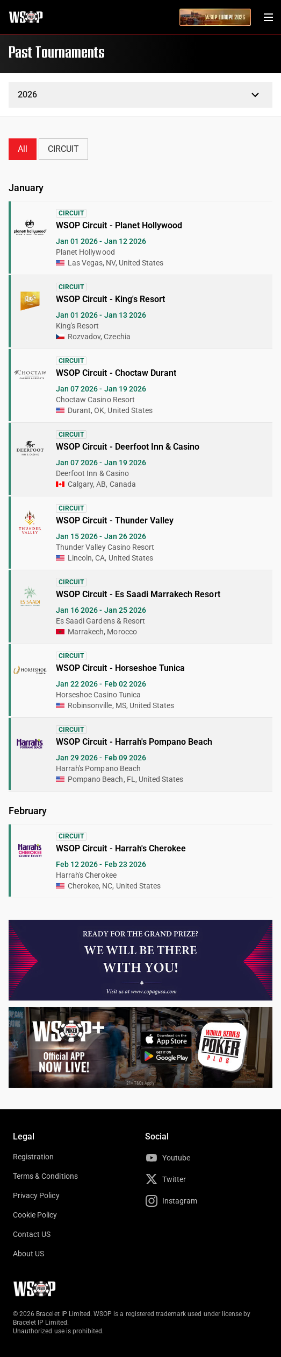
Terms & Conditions (45, 1176)
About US (28, 1253)
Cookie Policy (35, 1215)
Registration (33, 1156)
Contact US (32, 1234)
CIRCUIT (63, 149)
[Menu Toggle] (268, 17)
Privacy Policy (36, 1195)
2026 (27, 94)
